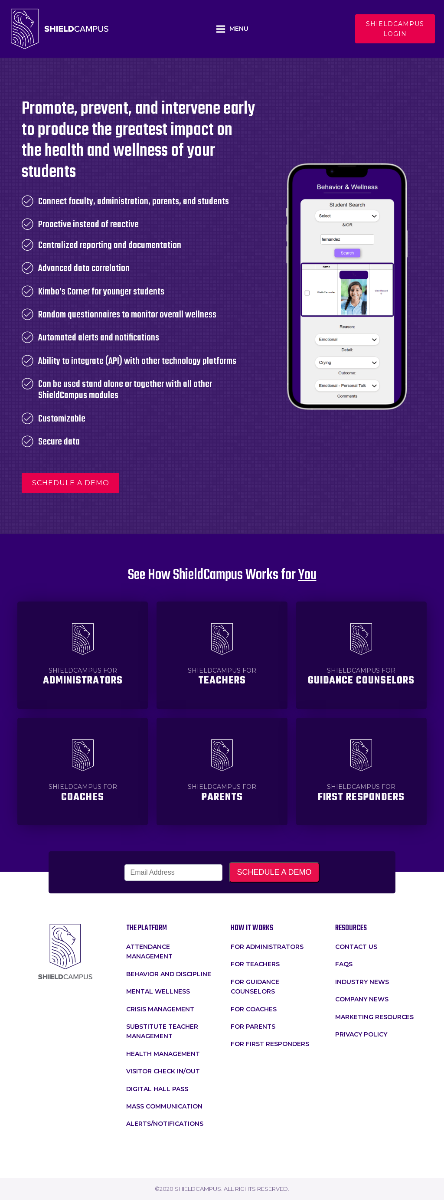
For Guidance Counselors (255, 986)
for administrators (267, 947)
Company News (361, 999)
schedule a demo (70, 483)
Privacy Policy (361, 1034)
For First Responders (270, 1044)
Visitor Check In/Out (163, 1071)
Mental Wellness (158, 991)
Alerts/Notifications (164, 1124)
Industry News (362, 982)
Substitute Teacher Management (162, 1031)
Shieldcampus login (395, 28)
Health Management (163, 1054)
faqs (344, 964)
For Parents (253, 1026)
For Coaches (254, 1009)
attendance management (149, 951)
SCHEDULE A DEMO (274, 872)
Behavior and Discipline (168, 974)
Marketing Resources (374, 1017)
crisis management (160, 1009)
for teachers (255, 964)
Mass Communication (164, 1106)
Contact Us (356, 947)
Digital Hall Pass (157, 1089)
